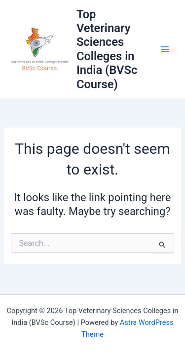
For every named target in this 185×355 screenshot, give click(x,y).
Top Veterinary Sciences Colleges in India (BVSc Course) (106, 49)
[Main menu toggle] (164, 49)
